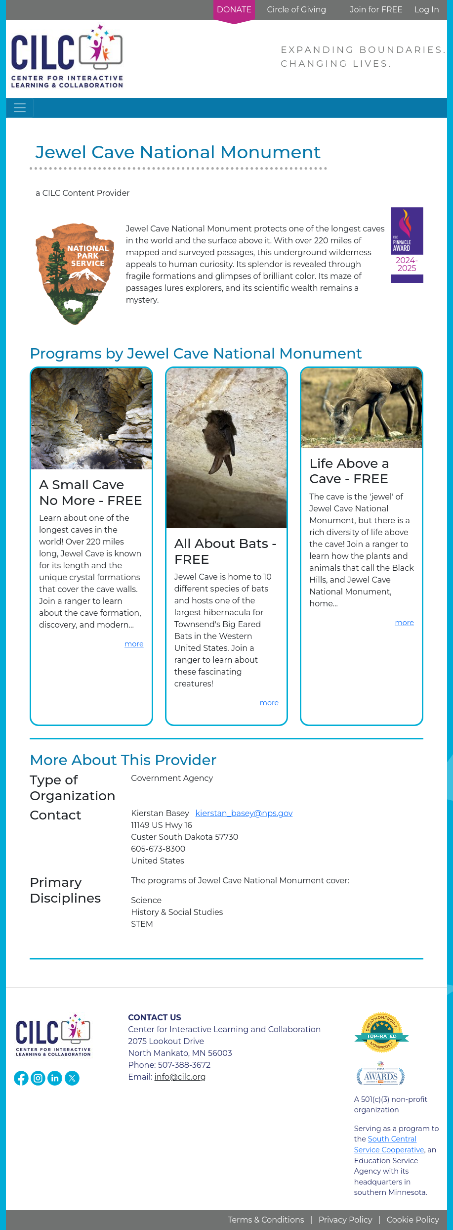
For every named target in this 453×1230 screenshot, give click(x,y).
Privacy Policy (345, 1220)
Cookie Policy (413, 1220)
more (134, 643)
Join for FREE (376, 9)
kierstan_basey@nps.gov (244, 813)
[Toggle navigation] (20, 108)
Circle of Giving (296, 9)
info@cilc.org (180, 1077)
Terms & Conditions (266, 1220)
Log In (426, 9)
